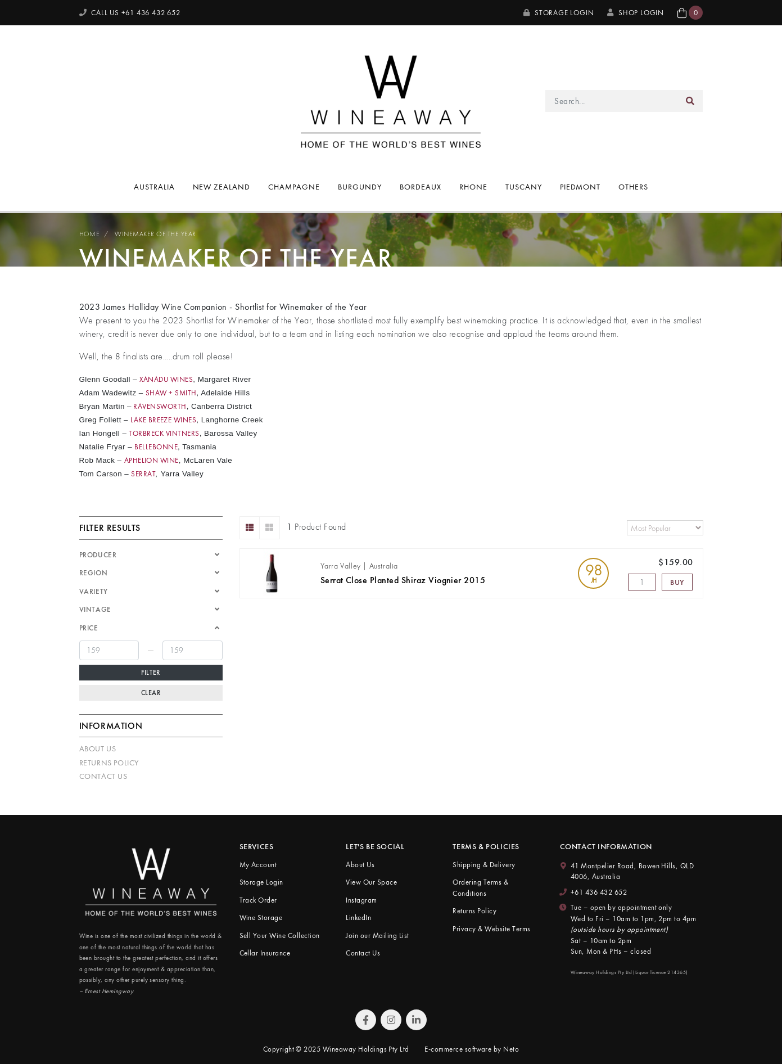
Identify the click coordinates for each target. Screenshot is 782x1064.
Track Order (258, 900)
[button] (690, 13)
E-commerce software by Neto (471, 1049)
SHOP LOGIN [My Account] (635, 12)
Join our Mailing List (377, 935)
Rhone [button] (473, 187)
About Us (97, 748)
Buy (677, 582)
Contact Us (103, 776)
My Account (258, 864)
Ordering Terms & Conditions (480, 887)
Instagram (361, 900)
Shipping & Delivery (484, 864)
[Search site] (690, 101)
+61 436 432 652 (599, 892)
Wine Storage (261, 917)
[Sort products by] (665, 528)
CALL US (129, 12)
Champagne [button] (294, 187)
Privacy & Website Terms (491, 929)
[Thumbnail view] (269, 527)
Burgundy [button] (360, 187)
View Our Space (371, 882)
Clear (151, 692)
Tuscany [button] (523, 187)
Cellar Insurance (265, 953)
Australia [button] (154, 187)
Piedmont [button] (580, 187)
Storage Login (558, 12)
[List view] (249, 527)
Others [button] (633, 187)
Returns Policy (109, 763)
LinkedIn (358, 917)
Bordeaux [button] (420, 187)
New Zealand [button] (222, 187)
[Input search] (611, 101)
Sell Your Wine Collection (279, 935)
